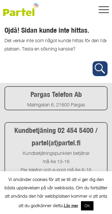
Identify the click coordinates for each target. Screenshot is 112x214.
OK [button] (87, 205)
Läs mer (71, 205)
